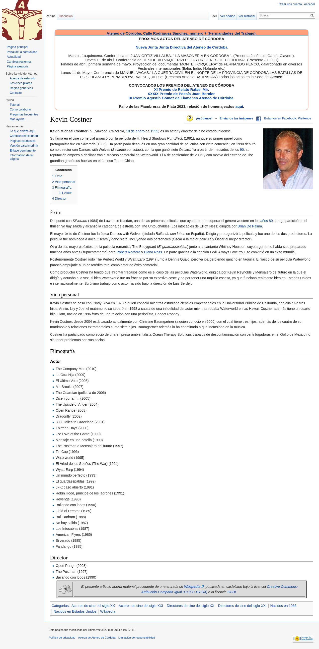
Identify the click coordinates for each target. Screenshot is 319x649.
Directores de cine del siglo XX (190, 606)
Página (51, 16)
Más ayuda (17, 119)
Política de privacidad (62, 637)
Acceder (309, 4)
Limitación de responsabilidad (136, 637)
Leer (214, 16)
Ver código (227, 16)
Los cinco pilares (21, 83)
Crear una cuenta (290, 4)
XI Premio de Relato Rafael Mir (181, 89)
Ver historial (247, 16)
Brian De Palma (250, 226)
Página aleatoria (17, 66)
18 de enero (135, 131)
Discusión (66, 16)
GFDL (232, 592)
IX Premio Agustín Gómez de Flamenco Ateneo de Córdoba (181, 98)
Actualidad (14, 56)
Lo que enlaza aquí (22, 131)
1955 (154, 131)
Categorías (60, 606)
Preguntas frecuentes (24, 114)
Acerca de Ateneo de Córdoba (97, 637)
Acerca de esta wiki (22, 78)
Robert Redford (128, 252)
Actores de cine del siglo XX (93, 606)
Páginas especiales (22, 141)
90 (242, 150)
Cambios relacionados (24, 136)
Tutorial (15, 105)
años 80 (266, 221)
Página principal (17, 47)
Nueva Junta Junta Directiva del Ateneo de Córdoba (182, 47)
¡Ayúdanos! (204, 118)
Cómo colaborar (20, 109)
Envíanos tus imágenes (236, 118)
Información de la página (21, 157)
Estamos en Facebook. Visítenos (287, 118)
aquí (239, 106)
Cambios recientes (19, 61)
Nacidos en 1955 (283, 606)
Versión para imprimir (24, 145)
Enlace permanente (23, 150)
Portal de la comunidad (22, 52)
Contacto (16, 93)
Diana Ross (153, 252)
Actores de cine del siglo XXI (141, 606)
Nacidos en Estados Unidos (75, 611)
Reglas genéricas (21, 88)
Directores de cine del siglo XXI (242, 606)
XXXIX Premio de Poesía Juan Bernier (181, 94)
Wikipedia (107, 611)
